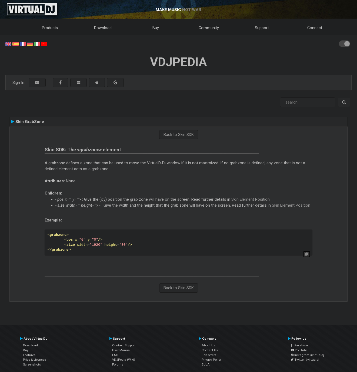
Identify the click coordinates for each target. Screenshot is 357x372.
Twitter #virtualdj (305, 359)
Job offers (209, 355)
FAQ (115, 355)
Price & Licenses (34, 359)
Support (262, 28)
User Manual (121, 350)
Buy (155, 28)
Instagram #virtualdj (307, 355)
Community (209, 28)
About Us (208, 345)
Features (29, 355)
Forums (117, 364)
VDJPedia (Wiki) (123, 359)
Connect (314, 28)
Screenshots (32, 364)
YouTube (299, 350)
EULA (206, 364)
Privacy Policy (212, 359)
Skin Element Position (250, 199)
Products (50, 28)
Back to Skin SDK (179, 134)
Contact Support (124, 345)
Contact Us (210, 350)
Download (103, 28)
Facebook (299, 345)
